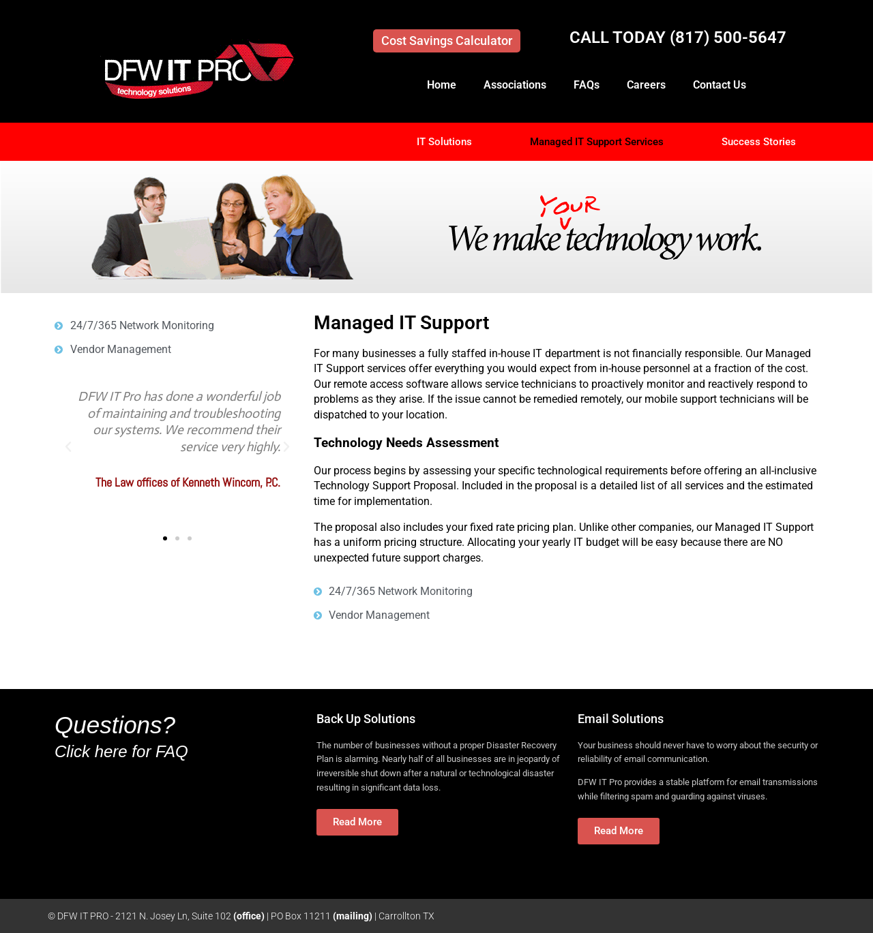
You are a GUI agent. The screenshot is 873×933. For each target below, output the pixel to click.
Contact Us (719, 84)
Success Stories (759, 142)
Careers (646, 84)
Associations (515, 84)
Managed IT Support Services (597, 142)
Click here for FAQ (121, 751)
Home (441, 84)
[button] (68, 447)
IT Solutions (444, 142)
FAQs (587, 84)
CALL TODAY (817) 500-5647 (677, 37)
